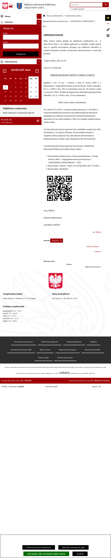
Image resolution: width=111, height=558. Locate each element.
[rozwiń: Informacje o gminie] (39, 27)
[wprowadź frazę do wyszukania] (86, 4)
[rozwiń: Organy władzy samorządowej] (39, 34)
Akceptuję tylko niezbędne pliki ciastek (46, 554)
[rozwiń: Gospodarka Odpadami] (39, 78)
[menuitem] (21, 27)
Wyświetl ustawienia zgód (73, 547)
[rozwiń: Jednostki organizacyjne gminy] (39, 393)
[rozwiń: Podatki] (39, 248)
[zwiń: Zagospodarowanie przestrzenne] (39, 85)
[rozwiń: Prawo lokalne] (39, 53)
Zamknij (80, 554)
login (5, 494)
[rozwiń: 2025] (39, 141)
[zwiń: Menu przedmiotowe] (39, 21)
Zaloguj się (20, 515)
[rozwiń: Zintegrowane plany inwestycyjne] (39, 232)
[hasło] (21, 507)
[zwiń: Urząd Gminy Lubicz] (39, 59)
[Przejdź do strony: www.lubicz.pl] (108, 30)
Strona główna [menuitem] (7, 472)
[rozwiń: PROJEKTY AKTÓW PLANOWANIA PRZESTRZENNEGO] (39, 107)
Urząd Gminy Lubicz (73, 16)
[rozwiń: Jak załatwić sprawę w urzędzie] (39, 308)
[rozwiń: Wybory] (39, 46)
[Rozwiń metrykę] (56, 241)
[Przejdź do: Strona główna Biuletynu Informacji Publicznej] (44, 16)
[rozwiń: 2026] (39, 135)
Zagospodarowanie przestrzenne (55, 21)
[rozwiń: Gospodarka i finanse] (39, 349)
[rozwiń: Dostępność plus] (39, 450)
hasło (5, 503)
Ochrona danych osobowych (38, 547)
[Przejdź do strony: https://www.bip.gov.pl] (108, 24)
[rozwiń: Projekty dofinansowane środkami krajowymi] (39, 383)
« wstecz (97, 251)
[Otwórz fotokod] (108, 36)
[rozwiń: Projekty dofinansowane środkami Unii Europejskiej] (39, 374)
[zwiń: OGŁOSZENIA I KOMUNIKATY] (39, 125)
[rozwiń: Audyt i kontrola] (39, 412)
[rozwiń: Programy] (39, 437)
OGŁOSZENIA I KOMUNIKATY (82, 21)
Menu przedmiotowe (55, 16)
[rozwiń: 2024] (39, 147)
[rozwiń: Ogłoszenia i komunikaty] (39, 406)
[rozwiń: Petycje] (39, 302)
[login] (21, 498)
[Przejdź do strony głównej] (28, 6)
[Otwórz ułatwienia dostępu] (108, 18)
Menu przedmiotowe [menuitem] (10, 21)
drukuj (98, 232)
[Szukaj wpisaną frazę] (106, 4)
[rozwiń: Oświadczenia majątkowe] (39, 418)
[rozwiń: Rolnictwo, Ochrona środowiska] (39, 242)
